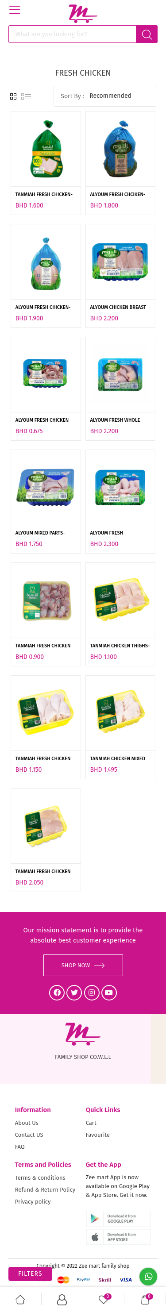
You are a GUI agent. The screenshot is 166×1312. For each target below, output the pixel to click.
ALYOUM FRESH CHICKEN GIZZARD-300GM (42, 420)
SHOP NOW (83, 965)
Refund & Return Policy (45, 1189)
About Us (27, 1123)
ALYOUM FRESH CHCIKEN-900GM (118, 195)
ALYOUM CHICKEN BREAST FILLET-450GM (118, 308)
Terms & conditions (40, 1177)
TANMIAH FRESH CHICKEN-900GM (44, 195)
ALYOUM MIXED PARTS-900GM (40, 533)
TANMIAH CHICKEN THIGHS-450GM (120, 646)
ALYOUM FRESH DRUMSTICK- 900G (110, 533)
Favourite (98, 1134)
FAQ (20, 1146)
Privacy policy (33, 1201)
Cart (91, 1123)
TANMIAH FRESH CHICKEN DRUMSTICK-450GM (43, 759)
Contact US (29, 1134)
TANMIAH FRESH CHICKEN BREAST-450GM (43, 872)
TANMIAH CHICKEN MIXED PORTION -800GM (117, 759)
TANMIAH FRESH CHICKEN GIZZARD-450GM (43, 646)
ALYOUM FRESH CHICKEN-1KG (43, 308)
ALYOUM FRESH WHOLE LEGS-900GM (115, 420)
